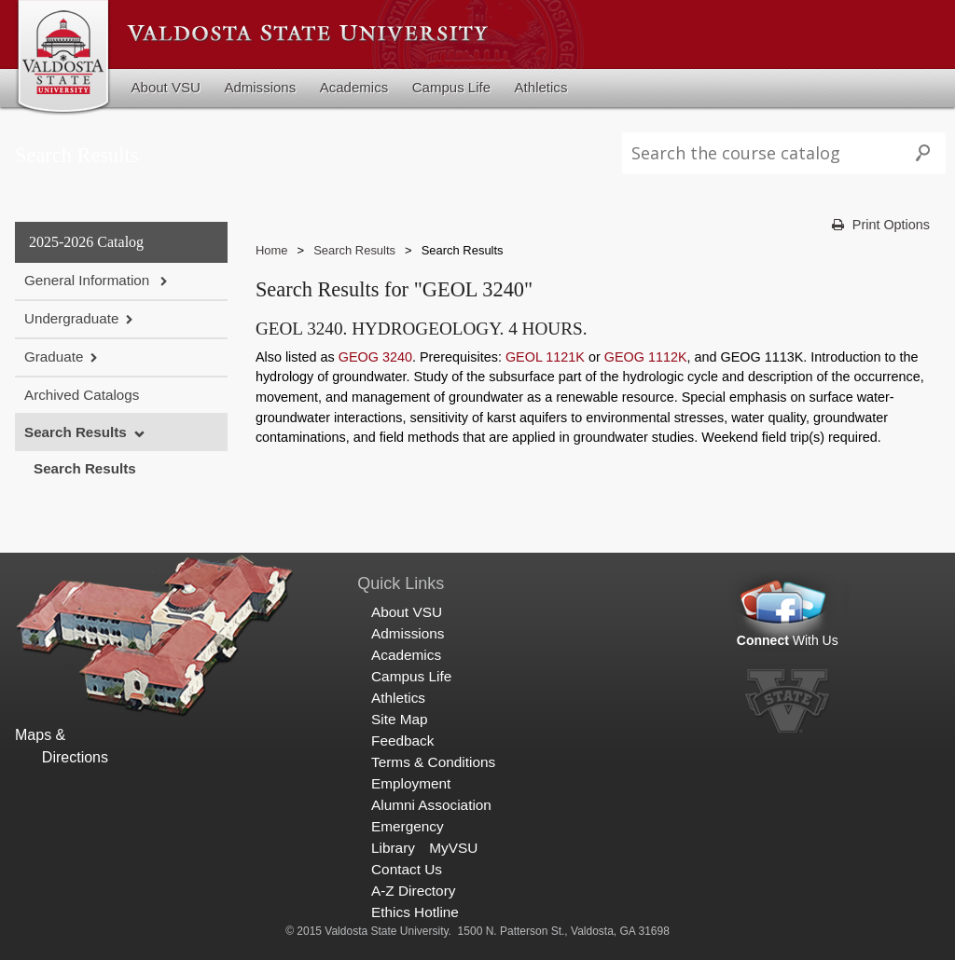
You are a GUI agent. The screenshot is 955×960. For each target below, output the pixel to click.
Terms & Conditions (433, 762)
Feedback (402, 740)
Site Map (399, 719)
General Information (88, 280)
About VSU (166, 87)
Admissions (260, 87)
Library (393, 848)
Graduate (53, 356)
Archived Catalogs (81, 395)
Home (272, 250)
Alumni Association (431, 805)
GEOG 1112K (645, 357)
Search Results (75, 432)
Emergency (407, 826)
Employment (410, 783)
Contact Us (406, 869)
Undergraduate (71, 318)
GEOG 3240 (375, 357)
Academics (354, 87)
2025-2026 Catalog (86, 242)
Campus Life (451, 87)
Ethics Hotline (415, 912)
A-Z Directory (413, 890)
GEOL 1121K (545, 357)
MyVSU (453, 848)
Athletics (541, 87)
